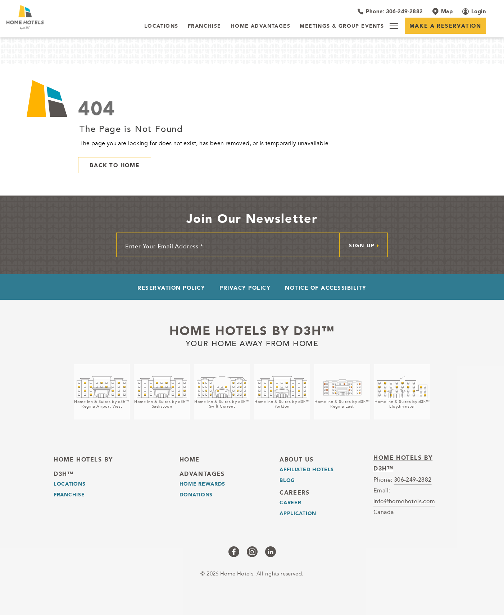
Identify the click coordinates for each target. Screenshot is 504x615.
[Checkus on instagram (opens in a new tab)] (252, 551)
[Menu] (394, 26)
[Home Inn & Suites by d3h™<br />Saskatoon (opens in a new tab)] (162, 391)
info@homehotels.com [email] (404, 501)
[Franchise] (204, 26)
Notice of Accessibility (326, 287)
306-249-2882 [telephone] (413, 479)
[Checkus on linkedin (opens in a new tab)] (270, 551)
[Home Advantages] (260, 26)
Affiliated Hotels (307, 469)
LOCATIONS (69, 483)
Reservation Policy (171, 287)
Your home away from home (252, 342)
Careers (294, 492)
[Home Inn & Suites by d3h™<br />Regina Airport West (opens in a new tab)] (102, 391)
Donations (196, 494)
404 (96, 108)
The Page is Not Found (131, 128)
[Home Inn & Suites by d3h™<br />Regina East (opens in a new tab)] (342, 391)
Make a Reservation (445, 25)
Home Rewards (202, 483)
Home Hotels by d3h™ (252, 330)
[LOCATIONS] (161, 26)
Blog (287, 480)
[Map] (442, 11)
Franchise (69, 494)
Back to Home (115, 165)
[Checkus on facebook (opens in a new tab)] (233, 551)
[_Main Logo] (50, 17)
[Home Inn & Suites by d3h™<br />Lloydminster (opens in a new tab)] (402, 391)
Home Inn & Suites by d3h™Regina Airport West (102, 404)
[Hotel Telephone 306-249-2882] (390, 11)
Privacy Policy (245, 287)
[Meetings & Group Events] (342, 26)
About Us (297, 459)
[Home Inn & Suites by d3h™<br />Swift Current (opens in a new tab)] (222, 391)
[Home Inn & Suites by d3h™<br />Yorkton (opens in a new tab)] (282, 391)
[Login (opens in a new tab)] (474, 11)
